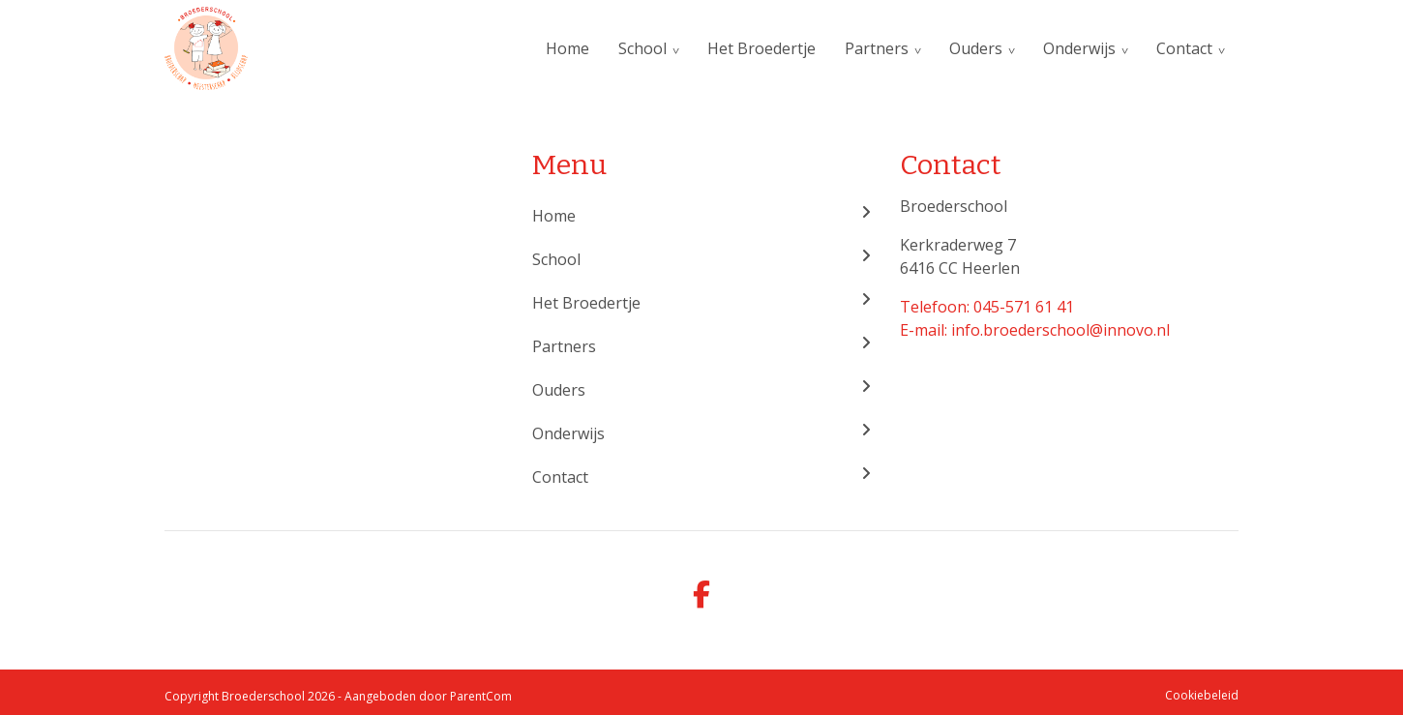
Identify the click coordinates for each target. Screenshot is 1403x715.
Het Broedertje (761, 48)
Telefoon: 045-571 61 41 (987, 306)
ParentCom (481, 696)
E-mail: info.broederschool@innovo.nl (1035, 330)
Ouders (975, 48)
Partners (877, 48)
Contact (1184, 48)
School (642, 48)
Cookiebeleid (1202, 695)
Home (567, 48)
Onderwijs (1079, 48)
